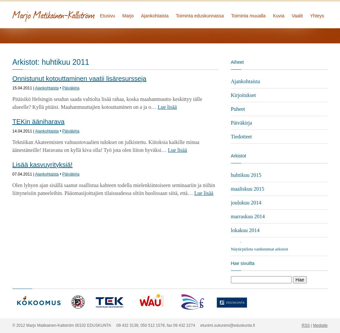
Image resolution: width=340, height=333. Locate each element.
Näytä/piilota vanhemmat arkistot (259, 249)
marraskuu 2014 (248, 216)
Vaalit (297, 15)
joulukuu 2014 (246, 202)
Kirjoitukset (243, 95)
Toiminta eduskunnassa (200, 15)
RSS (306, 325)
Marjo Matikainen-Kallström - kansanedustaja (78, 14)
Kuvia (278, 15)
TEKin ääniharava (38, 121)
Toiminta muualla (248, 15)
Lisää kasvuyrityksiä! (42, 164)
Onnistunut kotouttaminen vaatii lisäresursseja (79, 78)
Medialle (320, 325)
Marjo (128, 15)
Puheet (238, 109)
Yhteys (317, 15)
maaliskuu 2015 (247, 189)
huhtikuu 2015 (246, 175)
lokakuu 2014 (245, 230)
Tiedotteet (241, 136)
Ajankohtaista (155, 15)
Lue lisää (167, 107)
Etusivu (107, 15)
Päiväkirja (70, 88)
